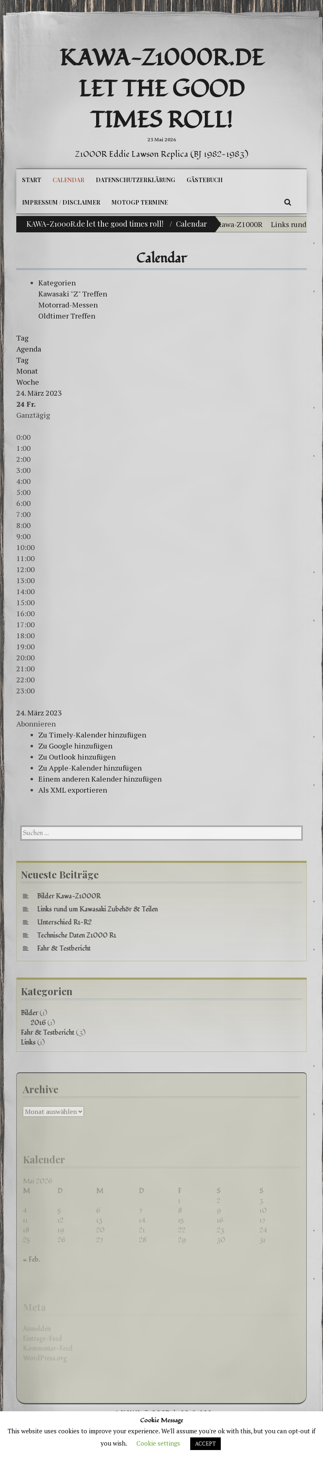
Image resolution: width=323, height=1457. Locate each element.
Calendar (68, 180)
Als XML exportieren (72, 790)
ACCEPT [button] (205, 1443)
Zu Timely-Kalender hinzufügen (92, 735)
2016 (38, 1022)
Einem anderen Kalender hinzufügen (100, 779)
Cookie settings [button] (158, 1443)
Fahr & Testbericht (63, 948)
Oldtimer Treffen (66, 316)
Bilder (29, 1013)
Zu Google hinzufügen (75, 746)
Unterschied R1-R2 (64, 922)
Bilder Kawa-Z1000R (233, 224)
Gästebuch (205, 180)
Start (31, 180)
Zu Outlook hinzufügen (77, 757)
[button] (36, 723)
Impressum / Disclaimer (61, 202)
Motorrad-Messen (68, 305)
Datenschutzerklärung (135, 180)
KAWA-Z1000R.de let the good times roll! (161, 89)
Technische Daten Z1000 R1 (76, 935)
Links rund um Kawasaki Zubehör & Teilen (97, 909)
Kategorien (57, 282)
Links (28, 1042)
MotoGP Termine (140, 202)
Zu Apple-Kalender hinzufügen (90, 768)
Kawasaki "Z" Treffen (72, 294)
